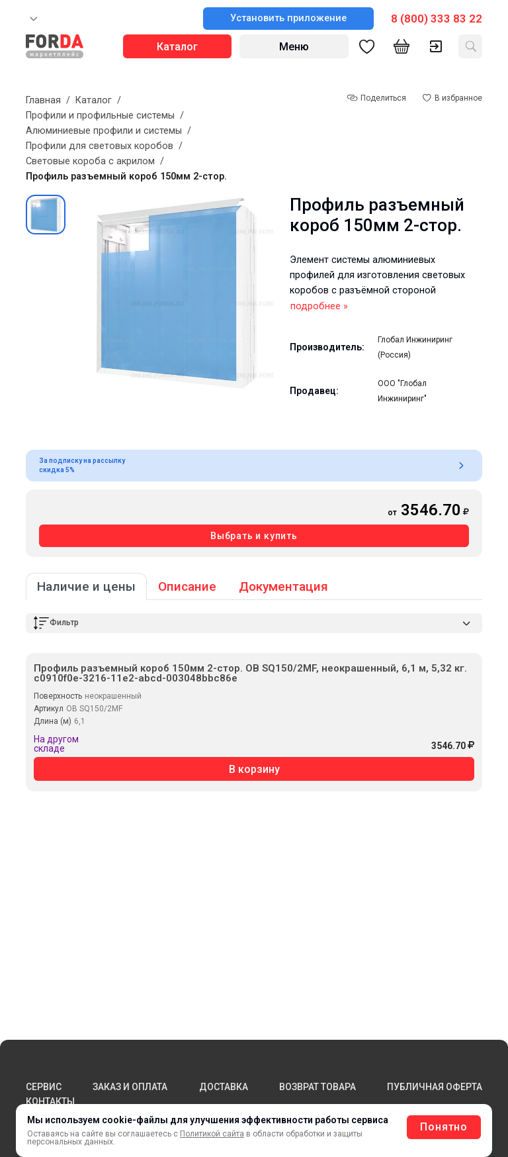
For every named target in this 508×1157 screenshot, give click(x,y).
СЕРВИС (44, 1087)
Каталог (93, 100)
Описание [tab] (187, 586)
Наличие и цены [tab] (86, 586)
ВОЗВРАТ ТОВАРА (317, 1087)
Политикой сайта (212, 1133)
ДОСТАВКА (223, 1087)
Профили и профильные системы (100, 115)
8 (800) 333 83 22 (436, 18)
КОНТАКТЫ (50, 1101)
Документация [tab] (283, 586)
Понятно (444, 1127)
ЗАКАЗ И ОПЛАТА (130, 1087)
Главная (43, 100)
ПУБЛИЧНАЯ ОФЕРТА (434, 1087)
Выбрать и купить (254, 535)
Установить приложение (288, 18)
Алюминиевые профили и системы (104, 130)
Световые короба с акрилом (90, 161)
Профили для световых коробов (99, 146)
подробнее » (319, 306)
